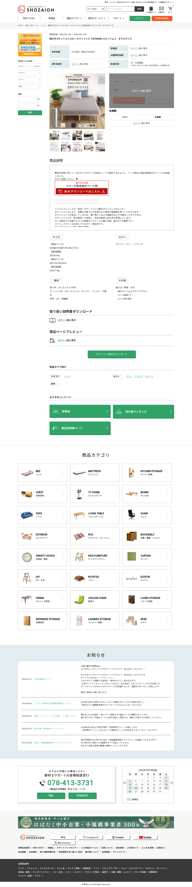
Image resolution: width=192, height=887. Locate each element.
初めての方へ (29, 18)
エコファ (78, 872)
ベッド (67, 376)
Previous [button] (124, 782)
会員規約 (33, 852)
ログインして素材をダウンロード (111, 354)
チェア (124, 868)
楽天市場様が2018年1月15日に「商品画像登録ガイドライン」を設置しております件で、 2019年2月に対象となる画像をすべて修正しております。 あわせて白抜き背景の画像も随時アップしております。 (119, 743)
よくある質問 (147, 848)
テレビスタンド (47, 868)
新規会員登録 (162, 18)
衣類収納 (86, 868)
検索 (30, 112)
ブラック (139, 376)
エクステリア (136, 868)
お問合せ (160, 848)
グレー (129, 376)
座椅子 (105, 872)
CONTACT (82, 795)
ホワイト (149, 376)
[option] (77, 101)
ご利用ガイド (133, 848)
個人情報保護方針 (48, 852)
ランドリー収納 (25, 876)
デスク (38, 876)
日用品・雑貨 (24, 872)
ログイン (140, 18)
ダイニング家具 (92, 872)
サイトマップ (119, 852)
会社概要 (22, 852)
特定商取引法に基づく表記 (70, 852)
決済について (107, 848)
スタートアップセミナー (67, 848)
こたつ (68, 872)
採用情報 (106, 852)
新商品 (52, 18)
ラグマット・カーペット (155, 868)
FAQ (51, 795)
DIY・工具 (58, 872)
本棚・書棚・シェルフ (121, 872)
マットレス (32, 868)
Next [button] (171, 782)
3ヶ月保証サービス (89, 848)
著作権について (92, 852)
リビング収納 (140, 872)
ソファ (96, 868)
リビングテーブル (110, 868)
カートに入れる (129, 100)
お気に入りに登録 (160, 101)
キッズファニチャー (41, 872)
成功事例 (120, 848)
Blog (63, 837)
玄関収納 (152, 872)
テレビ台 (60, 868)
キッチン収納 (73, 868)
